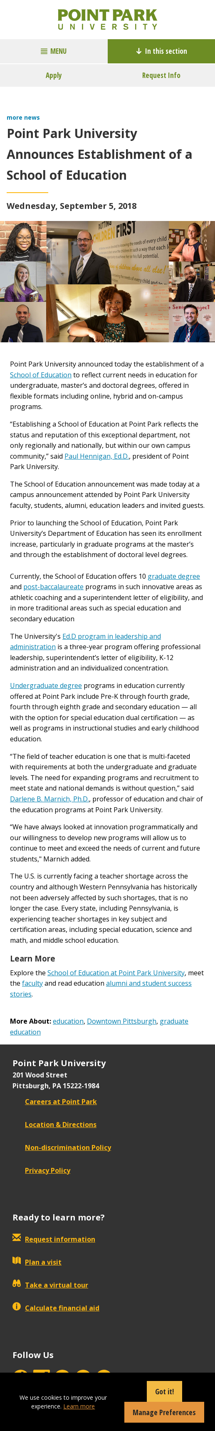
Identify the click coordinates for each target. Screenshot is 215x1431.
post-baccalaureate (53, 586)
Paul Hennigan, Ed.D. (96, 456)
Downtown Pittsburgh (121, 1021)
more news (23, 117)
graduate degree (174, 576)
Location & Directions (54, 1124)
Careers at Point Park (54, 1101)
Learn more (79, 1406)
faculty (32, 983)
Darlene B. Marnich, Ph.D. (49, 798)
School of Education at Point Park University (116, 972)
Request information (53, 1239)
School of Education (41, 374)
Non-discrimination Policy (61, 1147)
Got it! (164, 1391)
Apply (54, 75)
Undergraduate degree (46, 685)
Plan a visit (37, 1262)
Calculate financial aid (55, 1308)
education (68, 1021)
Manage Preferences (164, 1412)
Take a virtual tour (50, 1285)
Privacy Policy (41, 1170)
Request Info (161, 75)
